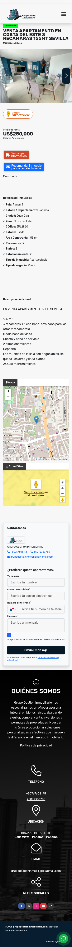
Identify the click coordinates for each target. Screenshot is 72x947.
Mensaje (12, 616)
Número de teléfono (19, 602)
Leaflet (39, 459)
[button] (31, 99)
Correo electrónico (18, 589)
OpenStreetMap (60, 459)
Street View (18, 114)
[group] (36, 76)
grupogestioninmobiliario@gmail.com (31, 556)
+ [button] (8, 391)
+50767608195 (18, 551)
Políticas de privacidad (36, 745)
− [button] (8, 397)
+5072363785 (42, 551)
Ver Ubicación (34, 492)
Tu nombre (14, 575)
